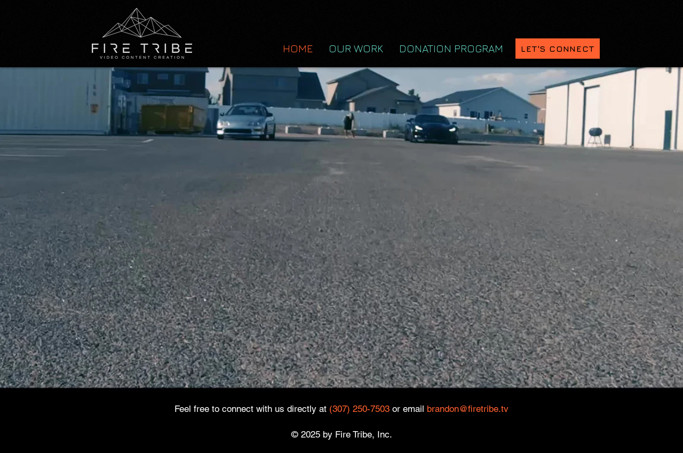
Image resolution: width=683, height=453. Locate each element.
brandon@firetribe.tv (468, 408)
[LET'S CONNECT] (557, 48)
